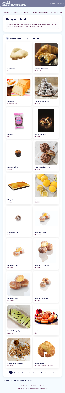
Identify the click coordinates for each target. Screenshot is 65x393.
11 (49, 372)
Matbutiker (60, 3)
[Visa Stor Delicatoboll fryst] (46, 90)
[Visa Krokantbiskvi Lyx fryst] (46, 156)
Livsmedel (52, 3)
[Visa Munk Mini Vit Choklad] (46, 254)
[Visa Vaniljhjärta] (19, 57)
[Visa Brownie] (19, 123)
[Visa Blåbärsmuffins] (19, 156)
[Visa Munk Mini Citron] (46, 221)
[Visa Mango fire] (19, 188)
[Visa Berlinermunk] (46, 319)
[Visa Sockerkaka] (19, 90)
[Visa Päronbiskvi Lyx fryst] (19, 319)
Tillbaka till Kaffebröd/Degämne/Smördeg (17, 380)
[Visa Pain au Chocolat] (46, 123)
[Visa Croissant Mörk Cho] (46, 57)
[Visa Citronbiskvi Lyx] (46, 188)
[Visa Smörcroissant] (46, 352)
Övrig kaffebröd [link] (58, 12)
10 (45, 372)
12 (53, 372)
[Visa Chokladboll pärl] (19, 221)
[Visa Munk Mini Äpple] (19, 254)
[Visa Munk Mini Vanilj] (19, 287)
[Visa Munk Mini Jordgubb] (46, 287)
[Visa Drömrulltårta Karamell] (19, 352)
